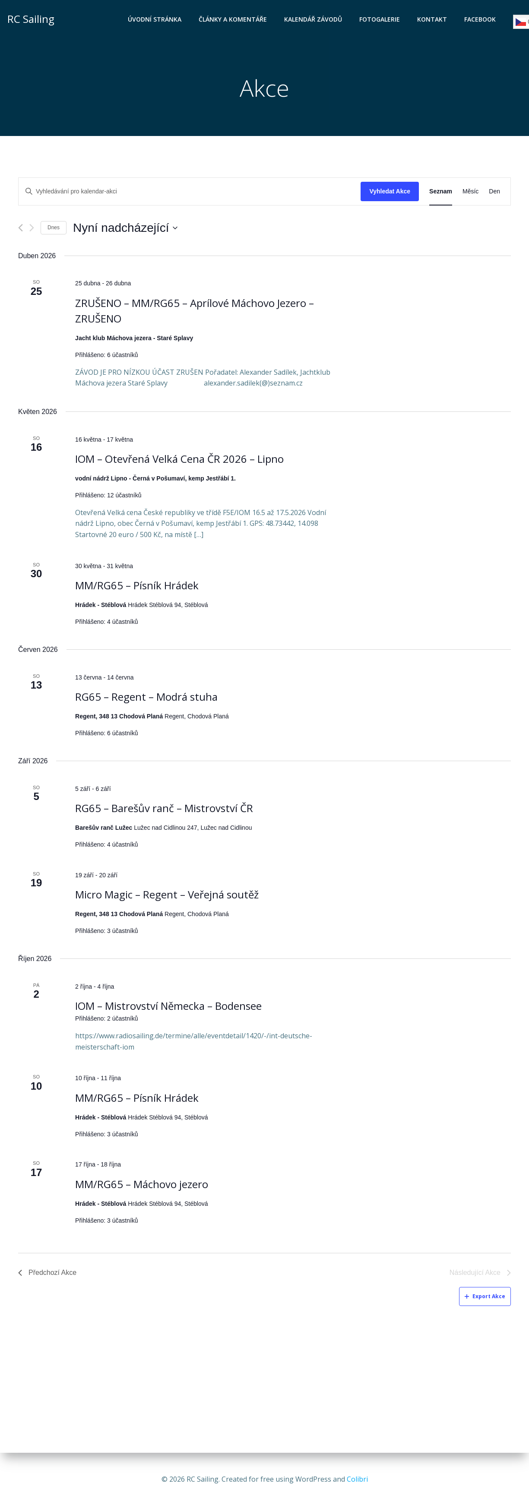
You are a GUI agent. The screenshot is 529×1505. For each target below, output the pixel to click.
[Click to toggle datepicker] (125, 229)
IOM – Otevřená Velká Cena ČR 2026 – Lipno (179, 460)
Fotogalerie (380, 20)
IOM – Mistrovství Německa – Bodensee (168, 1007)
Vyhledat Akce (389, 192)
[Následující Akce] (31, 229)
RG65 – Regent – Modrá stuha (146, 698)
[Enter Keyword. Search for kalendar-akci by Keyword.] (190, 192)
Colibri (357, 1479)
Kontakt (433, 20)
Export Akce (485, 1297)
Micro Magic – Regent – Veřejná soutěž (167, 895)
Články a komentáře (234, 20)
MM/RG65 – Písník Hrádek (137, 586)
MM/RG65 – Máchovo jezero (141, 1185)
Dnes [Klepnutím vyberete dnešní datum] (54, 229)
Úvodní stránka (155, 20)
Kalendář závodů (314, 20)
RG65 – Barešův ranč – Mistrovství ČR (164, 809)
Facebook (481, 20)
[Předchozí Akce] (20, 229)
